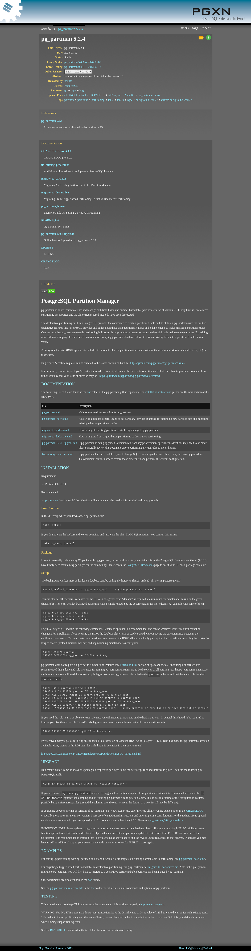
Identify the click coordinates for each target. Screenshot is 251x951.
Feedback (207, 948)
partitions (82, 99)
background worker (147, 99)
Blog (41, 948)
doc (89, 392)
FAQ (188, 948)
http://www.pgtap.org (152, 904)
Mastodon (49, 948)
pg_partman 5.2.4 (70, 29)
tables (120, 99)
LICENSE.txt (97, 95)
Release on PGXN (64, 948)
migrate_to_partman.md (55, 430)
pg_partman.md (51, 412)
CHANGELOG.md (75, 95)
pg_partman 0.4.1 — (82, 66)
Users (185, 28)
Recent (206, 28)
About (181, 948)
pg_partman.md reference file (66, 888)
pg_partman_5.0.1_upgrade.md (59, 442)
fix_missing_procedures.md (57, 454)
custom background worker (176, 99)
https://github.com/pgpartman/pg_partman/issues (157, 362)
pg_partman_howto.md (55, 418)
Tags (195, 28)
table (111, 99)
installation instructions (158, 392)
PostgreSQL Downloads (140, 564)
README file (58, 930)
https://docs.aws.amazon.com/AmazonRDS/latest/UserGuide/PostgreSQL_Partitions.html (91, 753)
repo (73, 90)
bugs (82, 90)
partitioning (98, 99)
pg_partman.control (150, 95)
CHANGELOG (195, 810)
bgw (129, 99)
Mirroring (197, 948)
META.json (114, 95)
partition (69, 99)
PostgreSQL (71, 85)
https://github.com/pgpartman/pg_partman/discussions (129, 375)
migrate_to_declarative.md (57, 436)
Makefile (130, 95)
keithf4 (45, 29)
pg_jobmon (51, 500)
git (65, 90)
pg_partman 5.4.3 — (82, 62)
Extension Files (128, 664)
